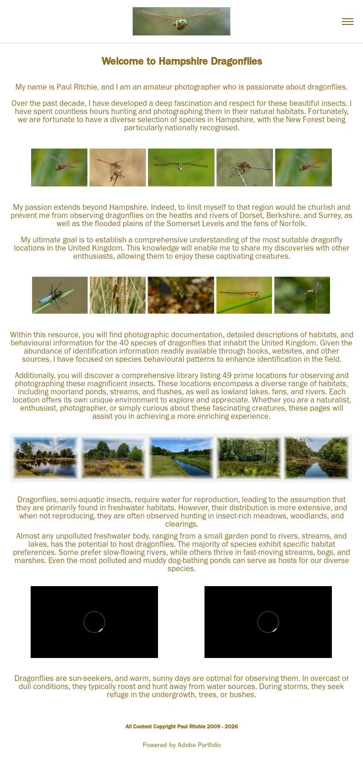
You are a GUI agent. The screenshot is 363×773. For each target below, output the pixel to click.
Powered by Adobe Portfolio (182, 745)
